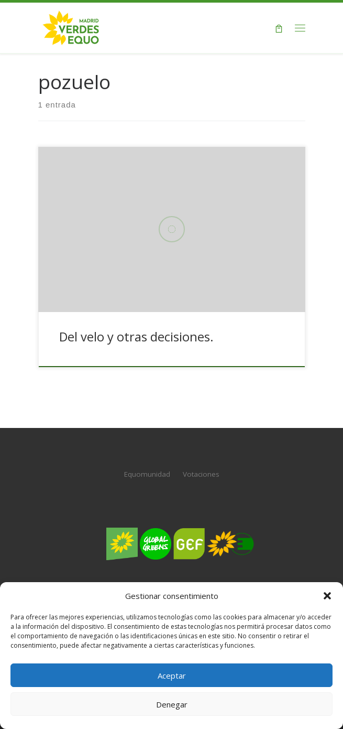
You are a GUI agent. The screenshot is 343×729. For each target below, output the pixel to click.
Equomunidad (147, 474)
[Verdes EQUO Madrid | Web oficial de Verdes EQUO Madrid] (71, 26)
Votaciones (201, 474)
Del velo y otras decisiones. (136, 336)
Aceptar (172, 675)
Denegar (171, 704)
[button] (327, 596)
